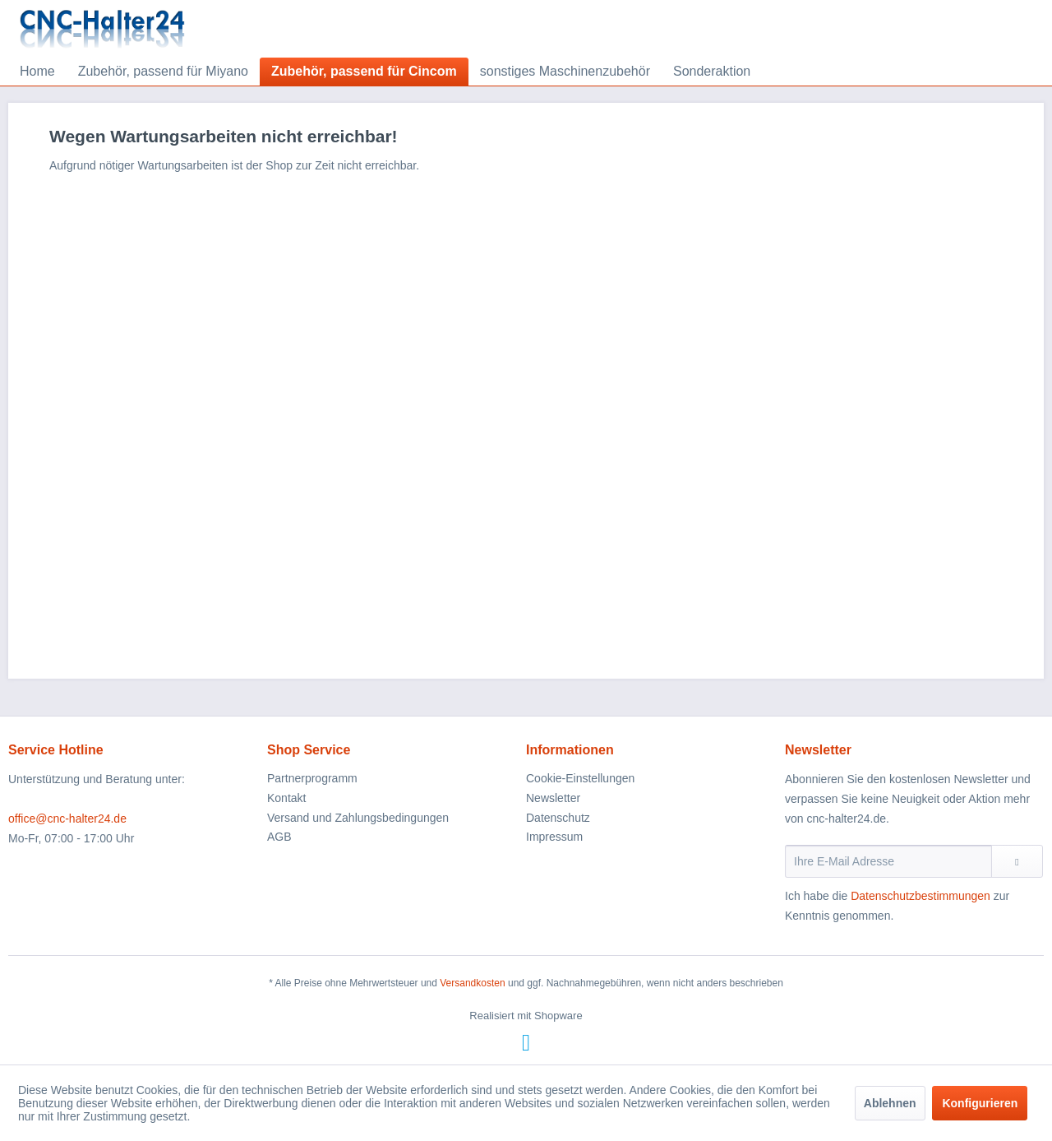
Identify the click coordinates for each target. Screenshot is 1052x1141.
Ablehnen (890, 1103)
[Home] (37, 72)
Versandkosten (472, 983)
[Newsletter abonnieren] (1017, 861)
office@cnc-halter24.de (67, 818)
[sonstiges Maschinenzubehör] (565, 72)
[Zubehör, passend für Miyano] (163, 72)
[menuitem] (37, 72)
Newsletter (553, 798)
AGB (279, 836)
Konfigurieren (979, 1103)
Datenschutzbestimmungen (920, 895)
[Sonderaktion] (712, 72)
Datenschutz (558, 817)
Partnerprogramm (312, 778)
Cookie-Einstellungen (580, 778)
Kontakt (286, 798)
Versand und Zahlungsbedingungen (358, 817)
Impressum (554, 836)
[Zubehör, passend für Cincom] (364, 72)
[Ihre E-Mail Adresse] (888, 861)
